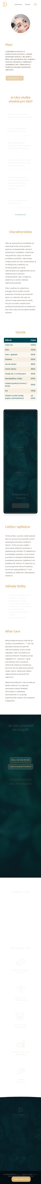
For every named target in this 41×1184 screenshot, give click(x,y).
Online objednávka (21, 1179)
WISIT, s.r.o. (32, 1174)
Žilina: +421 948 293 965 (20, 760)
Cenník (27, 4)
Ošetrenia (18, 4)
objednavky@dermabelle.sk (20, 766)
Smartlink (30, 1176)
